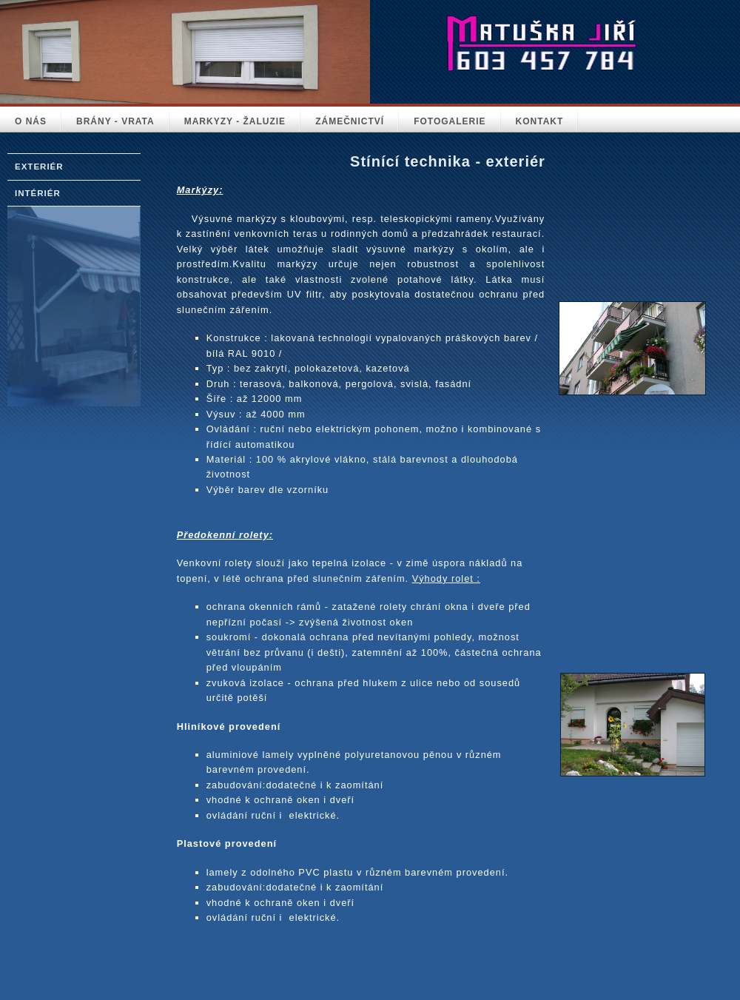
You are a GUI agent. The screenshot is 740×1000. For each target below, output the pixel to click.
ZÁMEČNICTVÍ (349, 121)
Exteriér (39, 166)
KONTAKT (540, 121)
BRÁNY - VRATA (115, 121)
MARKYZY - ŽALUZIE (235, 121)
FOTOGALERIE (449, 121)
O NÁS (31, 121)
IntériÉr (38, 193)
